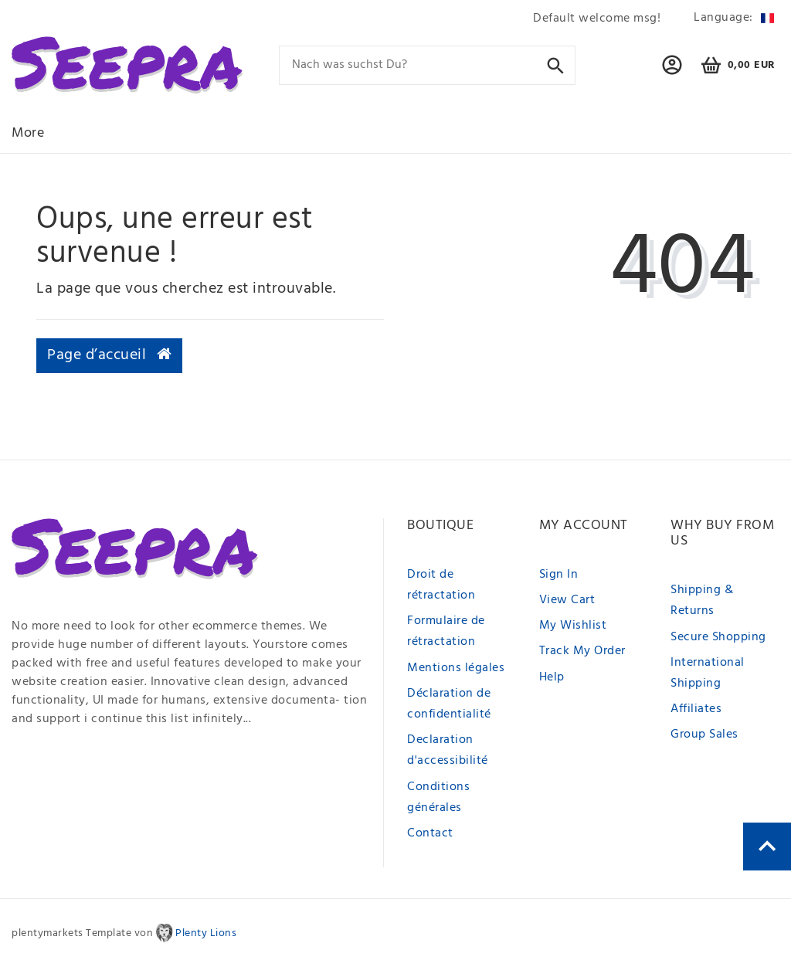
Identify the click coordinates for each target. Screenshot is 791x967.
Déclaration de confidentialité (449, 704)
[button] (672, 72)
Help (552, 677)
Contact (430, 833)
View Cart (567, 600)
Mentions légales (455, 668)
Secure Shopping (718, 637)
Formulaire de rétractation (446, 631)
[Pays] (731, 18)
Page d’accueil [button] (109, 355)
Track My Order (582, 651)
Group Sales (704, 734)
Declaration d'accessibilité (447, 750)
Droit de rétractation (441, 585)
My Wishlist (573, 626)
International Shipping (707, 673)
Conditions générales (438, 797)
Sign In (559, 575)
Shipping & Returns (701, 600)
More (28, 133)
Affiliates (695, 709)
